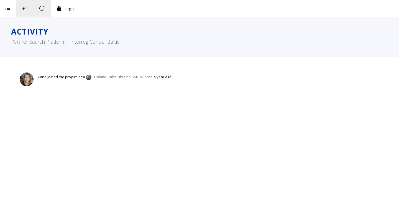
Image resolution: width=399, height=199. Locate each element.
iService (43, 191)
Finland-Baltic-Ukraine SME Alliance (192, 76)
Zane (111, 76)
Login (134, 8)
